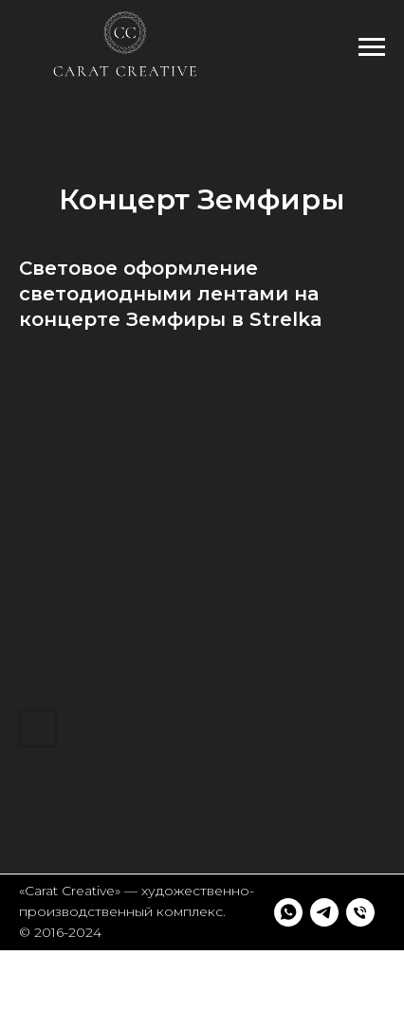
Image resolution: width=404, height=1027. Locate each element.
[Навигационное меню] (371, 47)
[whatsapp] (33, 986)
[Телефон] (105, 986)
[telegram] (69, 986)
